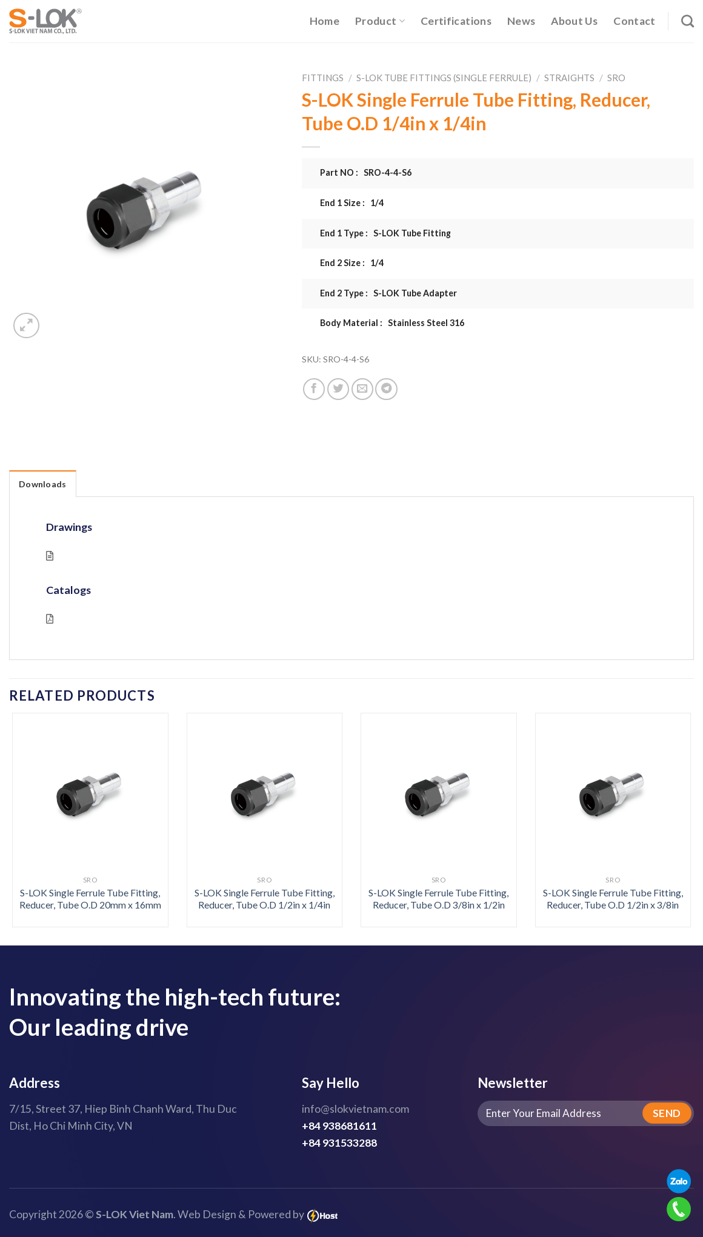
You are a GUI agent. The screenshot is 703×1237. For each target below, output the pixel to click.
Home (324, 21)
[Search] (687, 21)
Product (380, 21)
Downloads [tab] (43, 484)
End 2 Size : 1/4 (352, 263)
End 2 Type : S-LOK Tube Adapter (388, 293)
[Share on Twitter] (338, 389)
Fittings (323, 77)
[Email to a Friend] (362, 389)
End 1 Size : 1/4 (352, 203)
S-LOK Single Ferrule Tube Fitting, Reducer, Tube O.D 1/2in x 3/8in (613, 899)
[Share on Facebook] (314, 389)
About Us (574, 21)
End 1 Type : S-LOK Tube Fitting (385, 233)
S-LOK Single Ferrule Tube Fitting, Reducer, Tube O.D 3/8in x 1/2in (438, 899)
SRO (616, 77)
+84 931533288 (339, 1142)
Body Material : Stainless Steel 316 (392, 323)
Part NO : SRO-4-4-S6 (365, 172)
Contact (634, 21)
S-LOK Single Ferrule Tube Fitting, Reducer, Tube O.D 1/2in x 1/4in (265, 899)
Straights (569, 77)
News (521, 21)
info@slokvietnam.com (355, 1108)
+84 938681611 (339, 1125)
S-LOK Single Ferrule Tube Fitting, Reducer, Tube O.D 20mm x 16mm (90, 899)
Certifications (456, 21)
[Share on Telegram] (386, 389)
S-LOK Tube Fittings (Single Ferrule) (443, 77)
